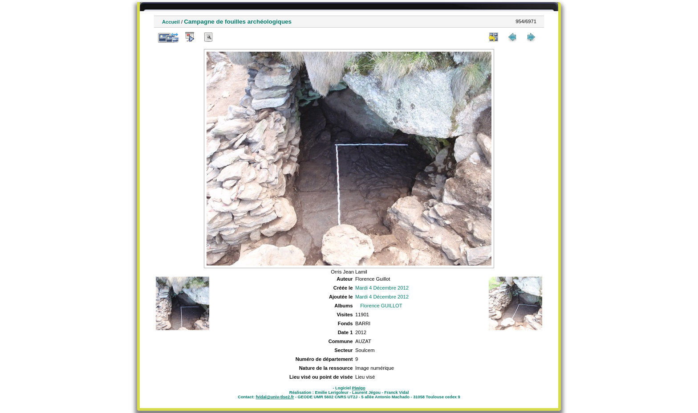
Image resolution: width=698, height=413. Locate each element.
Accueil (171, 22)
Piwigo (358, 388)
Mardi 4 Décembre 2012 (382, 287)
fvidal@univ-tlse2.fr (275, 397)
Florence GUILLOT (381, 305)
